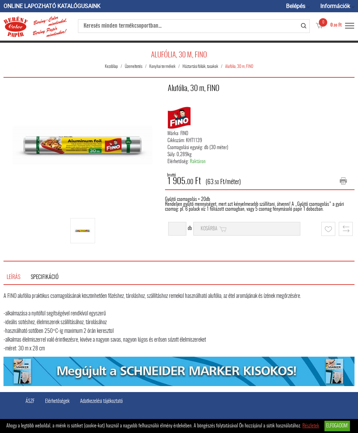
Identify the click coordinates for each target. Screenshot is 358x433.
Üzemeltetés (133, 66)
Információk (335, 6)
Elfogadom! (337, 426)
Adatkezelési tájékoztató (101, 401)
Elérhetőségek (57, 401)
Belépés (295, 6)
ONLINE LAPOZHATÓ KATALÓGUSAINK (51, 6)
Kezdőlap (111, 66)
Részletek (310, 426)
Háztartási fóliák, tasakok (200, 66)
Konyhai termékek (162, 66)
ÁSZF (30, 401)
